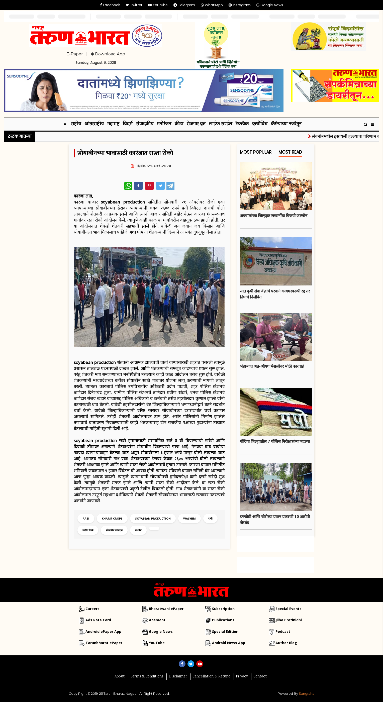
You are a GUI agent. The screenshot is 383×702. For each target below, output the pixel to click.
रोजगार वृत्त (196, 124)
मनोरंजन (164, 124)
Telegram (184, 5)
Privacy (242, 676)
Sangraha (306, 693)
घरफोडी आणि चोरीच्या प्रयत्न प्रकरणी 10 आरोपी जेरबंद (275, 519)
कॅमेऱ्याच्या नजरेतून (286, 124)
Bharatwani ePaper (166, 608)
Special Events (288, 608)
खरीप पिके (87, 530)
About (120, 676)
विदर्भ (128, 124)
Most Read (290, 153)
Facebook (110, 5)
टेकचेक (242, 124)
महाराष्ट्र (113, 124)
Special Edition (225, 631)
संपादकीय (144, 124)
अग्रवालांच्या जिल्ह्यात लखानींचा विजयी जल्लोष (273, 215)
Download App (108, 54)
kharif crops (112, 518)
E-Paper (74, 54)
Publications (223, 620)
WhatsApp (212, 5)
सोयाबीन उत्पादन (114, 530)
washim (189, 518)
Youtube (158, 5)
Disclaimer (178, 676)
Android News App (228, 642)
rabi (85, 518)
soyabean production (153, 518)
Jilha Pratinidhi (288, 620)
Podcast (282, 631)
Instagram (240, 5)
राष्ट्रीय (76, 124)
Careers (92, 608)
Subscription (223, 608)
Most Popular (255, 153)
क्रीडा (179, 124)
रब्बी (210, 518)
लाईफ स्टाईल (220, 124)
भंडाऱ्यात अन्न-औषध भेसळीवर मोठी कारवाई (272, 366)
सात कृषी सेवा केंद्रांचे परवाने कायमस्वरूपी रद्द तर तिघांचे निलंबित (275, 294)
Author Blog (286, 642)
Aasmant (157, 620)
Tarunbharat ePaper (103, 642)
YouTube (157, 642)
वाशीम (138, 530)
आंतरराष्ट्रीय (94, 124)
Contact (260, 676)
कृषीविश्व (259, 124)
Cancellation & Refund (211, 676)
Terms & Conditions (146, 676)
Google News (269, 5)
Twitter (134, 5)
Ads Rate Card (98, 620)
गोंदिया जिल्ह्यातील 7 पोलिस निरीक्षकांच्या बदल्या (275, 441)
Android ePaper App (103, 631)
